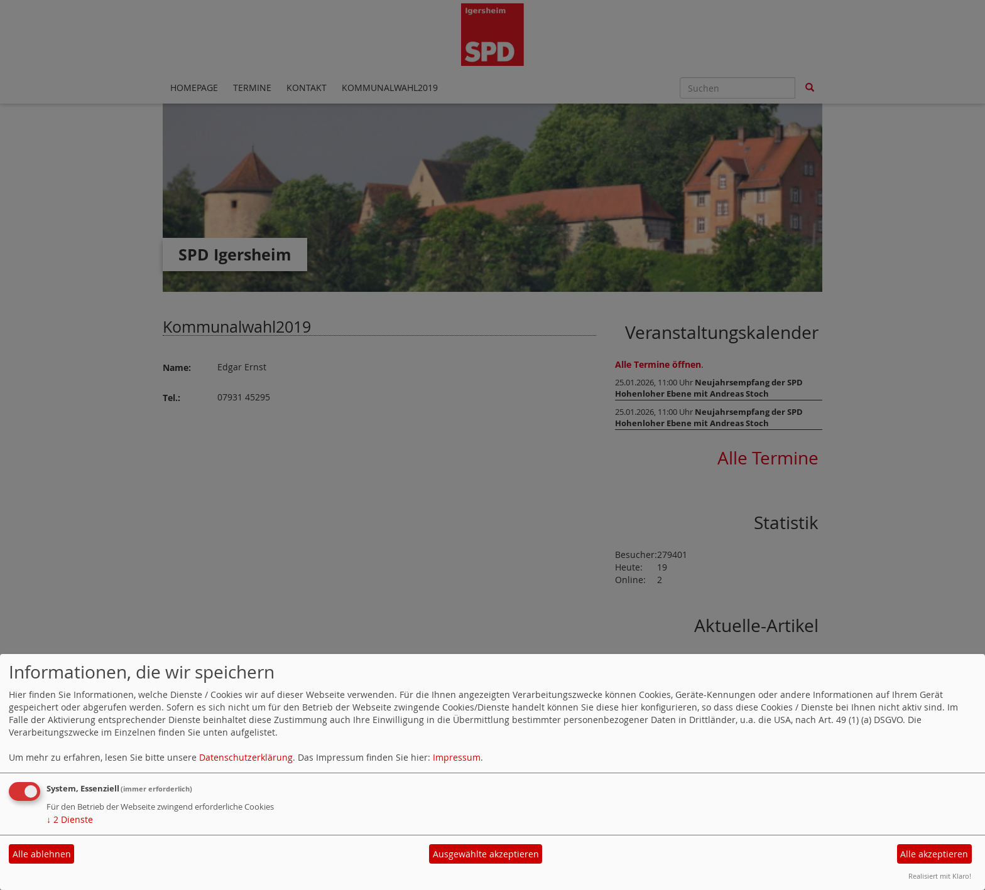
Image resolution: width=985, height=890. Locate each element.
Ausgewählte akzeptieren (486, 854)
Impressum (457, 757)
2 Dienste (69, 819)
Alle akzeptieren (934, 854)
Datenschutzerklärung (246, 757)
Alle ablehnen (42, 854)
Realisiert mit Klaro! (939, 876)
